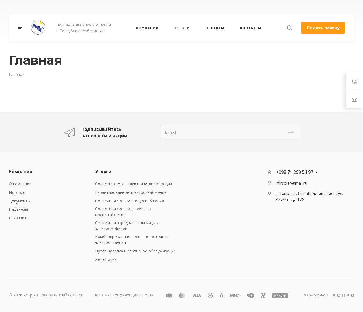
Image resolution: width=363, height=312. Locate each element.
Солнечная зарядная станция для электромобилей (127, 225)
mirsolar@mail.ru (291, 183)
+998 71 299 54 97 (294, 172)
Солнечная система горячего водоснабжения (123, 211)
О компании (20, 183)
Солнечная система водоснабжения (129, 201)
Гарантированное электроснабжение (130, 192)
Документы (19, 201)
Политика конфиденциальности (123, 295)
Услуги (103, 172)
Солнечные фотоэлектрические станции (133, 183)
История (17, 192)
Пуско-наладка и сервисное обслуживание (135, 251)
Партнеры (18, 209)
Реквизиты (19, 218)
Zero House (106, 259)
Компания (20, 172)
